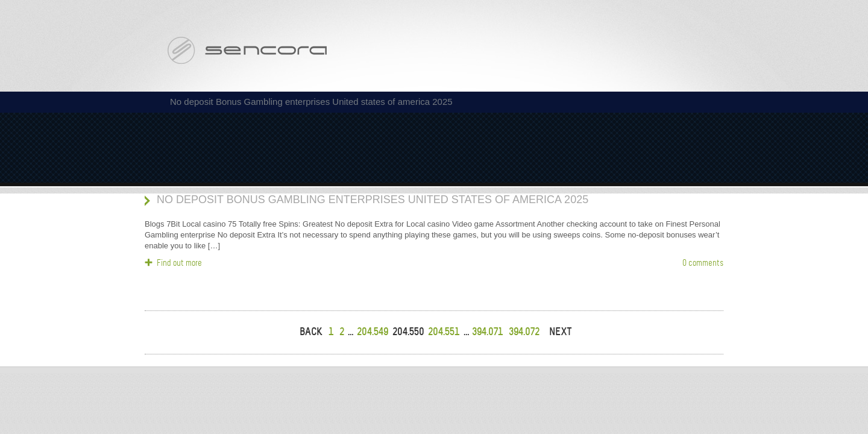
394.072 (524, 332)
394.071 (487, 332)
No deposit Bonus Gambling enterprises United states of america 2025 (372, 199)
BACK (311, 332)
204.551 (443, 332)
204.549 (372, 332)
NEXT (560, 332)
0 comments (702, 263)
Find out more (179, 263)
